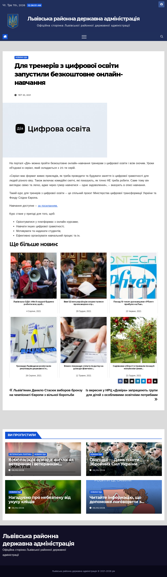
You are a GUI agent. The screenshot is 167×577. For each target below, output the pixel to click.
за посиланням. (48, 205)
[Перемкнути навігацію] (84, 37)
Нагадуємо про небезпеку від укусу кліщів (40, 499)
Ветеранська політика (21, 454)
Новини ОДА (21, 57)
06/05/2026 (18, 470)
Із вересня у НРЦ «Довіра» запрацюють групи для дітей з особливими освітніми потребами (122, 394)
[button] (161, 36)
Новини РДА (40, 454)
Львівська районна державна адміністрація (83, 19)
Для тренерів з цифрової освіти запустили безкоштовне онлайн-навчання (68, 74)
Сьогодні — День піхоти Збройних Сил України (114, 461)
